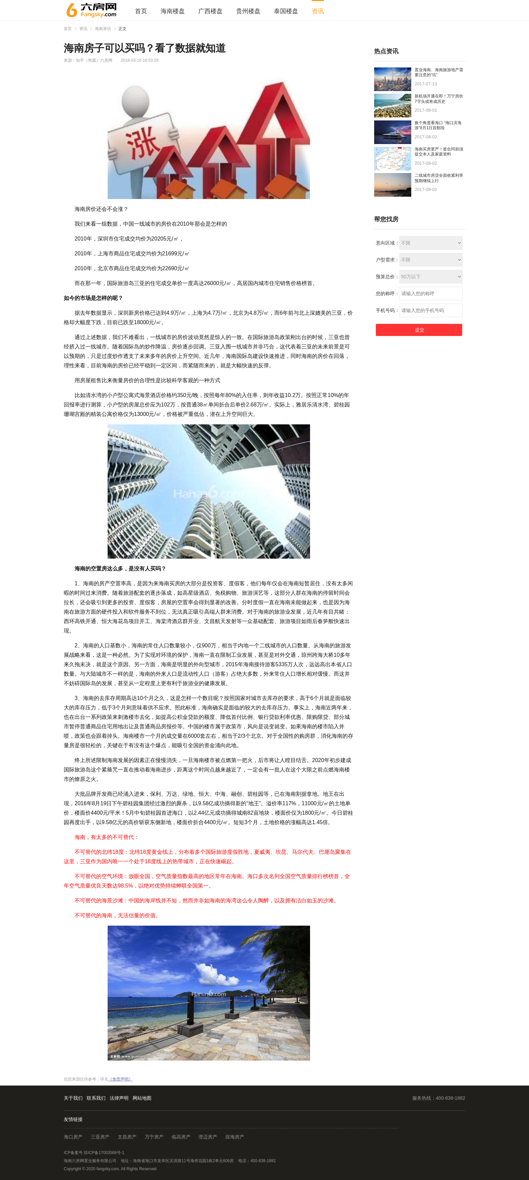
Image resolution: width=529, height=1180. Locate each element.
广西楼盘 (210, 11)
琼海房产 (234, 1137)
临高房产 (181, 1137)
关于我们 (73, 1098)
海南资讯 (103, 28)
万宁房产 (154, 1137)
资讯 (318, 11)
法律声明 (119, 1098)
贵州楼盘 (248, 11)
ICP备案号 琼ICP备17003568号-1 (94, 1152)
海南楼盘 (173, 11)
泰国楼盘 (286, 11)
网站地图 (142, 1098)
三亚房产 (100, 1137)
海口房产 (73, 1137)
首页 (141, 11)
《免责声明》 (120, 1079)
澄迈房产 (207, 1137)
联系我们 (96, 1098)
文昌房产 (127, 1137)
